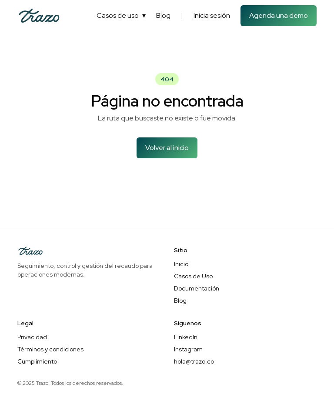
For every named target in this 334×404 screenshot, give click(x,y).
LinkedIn (185, 337)
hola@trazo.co (194, 361)
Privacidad (32, 337)
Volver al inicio (167, 147)
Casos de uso (121, 15)
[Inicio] (39, 15)
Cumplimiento (37, 361)
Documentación (196, 288)
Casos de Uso (193, 276)
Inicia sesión (212, 15)
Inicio (181, 264)
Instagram (188, 349)
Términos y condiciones (50, 349)
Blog (163, 15)
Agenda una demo (278, 15)
